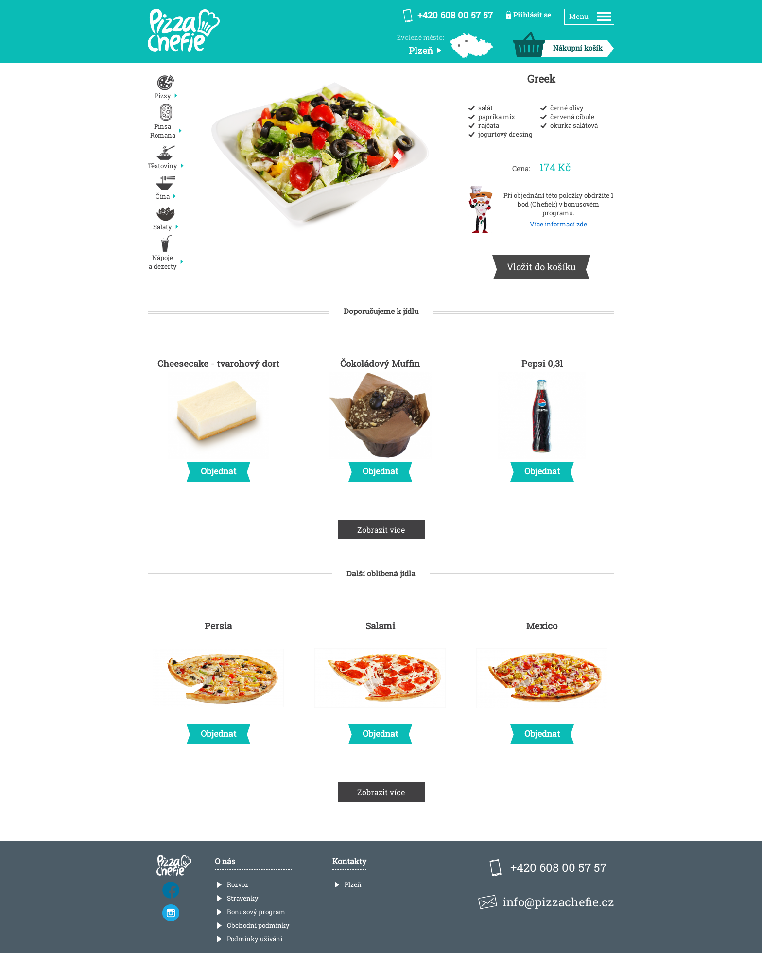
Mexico (541, 679)
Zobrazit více (381, 529)
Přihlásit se (532, 14)
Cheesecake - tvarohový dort (218, 417)
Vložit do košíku (541, 266)
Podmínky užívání (254, 939)
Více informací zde (558, 224)
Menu (579, 16)
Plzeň (353, 884)
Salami (380, 679)
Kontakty (349, 861)
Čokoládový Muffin (380, 417)
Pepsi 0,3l (541, 417)
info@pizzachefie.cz (558, 902)
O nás (225, 861)
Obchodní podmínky (258, 925)
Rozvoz (237, 884)
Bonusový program (256, 911)
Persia (218, 679)
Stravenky (243, 898)
